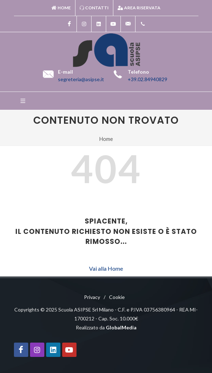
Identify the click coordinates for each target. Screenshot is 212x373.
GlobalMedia (121, 327)
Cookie (117, 297)
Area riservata (139, 7)
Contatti (94, 7)
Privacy (92, 297)
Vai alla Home (106, 268)
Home (61, 7)
